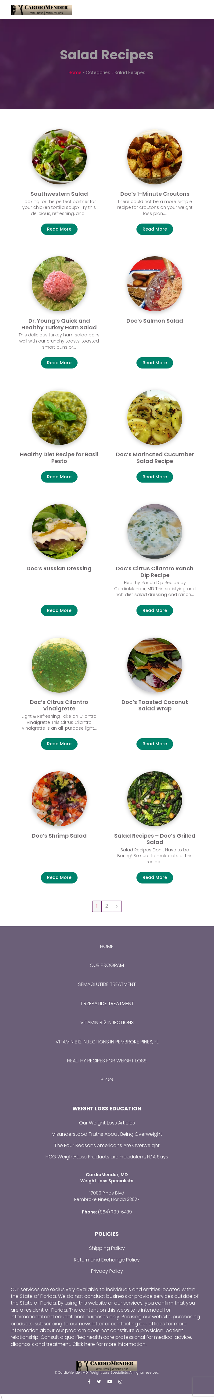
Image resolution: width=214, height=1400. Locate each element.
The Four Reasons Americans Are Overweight (107, 1145)
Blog (107, 1079)
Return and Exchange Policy (107, 1258)
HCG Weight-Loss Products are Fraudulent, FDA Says (106, 1156)
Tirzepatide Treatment (107, 1003)
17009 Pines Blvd (107, 1193)
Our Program (107, 965)
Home (75, 72)
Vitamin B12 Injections (107, 1022)
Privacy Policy (107, 1270)
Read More (59, 229)
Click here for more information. (109, 1343)
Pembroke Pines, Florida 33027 (106, 1199)
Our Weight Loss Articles (107, 1122)
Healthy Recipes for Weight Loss (107, 1060)
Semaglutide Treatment (107, 984)
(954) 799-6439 (115, 1211)
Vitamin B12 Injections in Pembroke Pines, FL (107, 1041)
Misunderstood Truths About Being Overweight (107, 1134)
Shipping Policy (107, 1247)
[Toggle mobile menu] (200, 9)
